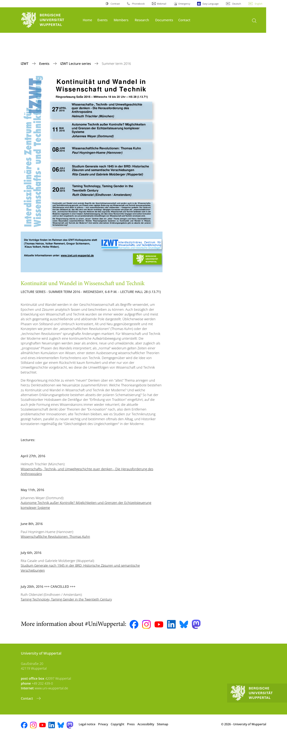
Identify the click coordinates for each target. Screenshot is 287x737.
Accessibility (145, 724)
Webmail (161, 3)
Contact (184, 20)
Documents (164, 20)
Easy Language (211, 3)
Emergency (184, 3)
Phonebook (138, 3)
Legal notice (87, 724)
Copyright (117, 724)
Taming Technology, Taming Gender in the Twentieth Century (66, 599)
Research (142, 20)
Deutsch (236, 3)
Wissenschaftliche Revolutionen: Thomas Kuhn (55, 536)
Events (102, 20)
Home (87, 20)
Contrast (115, 3)
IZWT (25, 63)
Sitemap (162, 724)
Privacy (103, 724)
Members (121, 20)
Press (131, 724)
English (258, 3)
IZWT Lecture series (76, 63)
